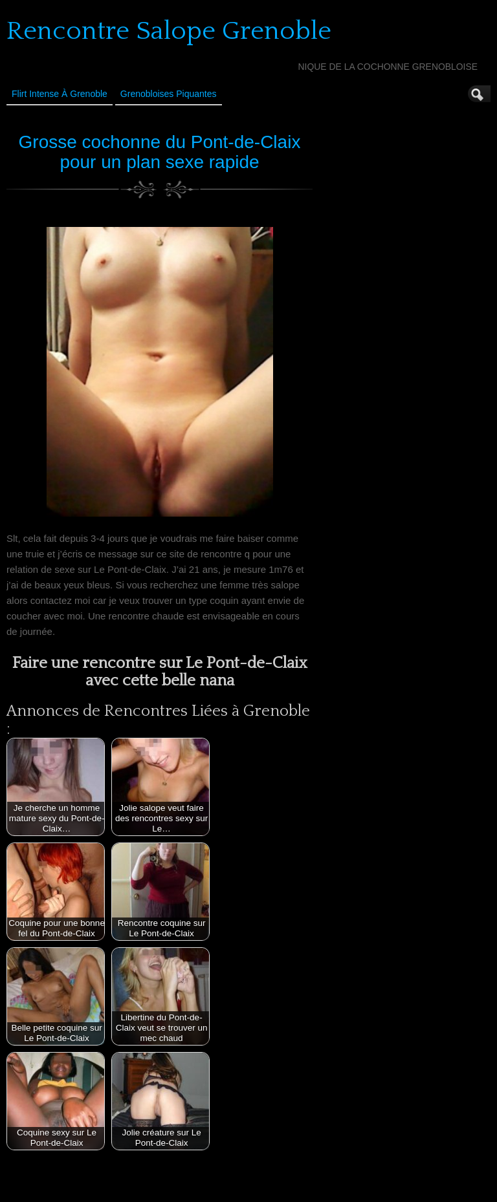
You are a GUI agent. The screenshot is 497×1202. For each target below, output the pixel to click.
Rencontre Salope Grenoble (168, 31)
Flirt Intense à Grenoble (59, 94)
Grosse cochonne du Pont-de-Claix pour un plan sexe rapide (160, 152)
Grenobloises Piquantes (168, 94)
